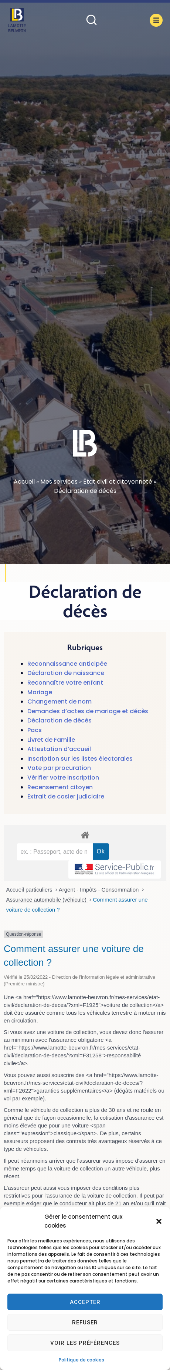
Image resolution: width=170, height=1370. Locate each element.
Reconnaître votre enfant (65, 682)
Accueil (24, 481)
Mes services (59, 481)
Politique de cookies (81, 1360)
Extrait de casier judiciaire (65, 796)
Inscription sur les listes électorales (80, 758)
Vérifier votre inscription (63, 777)
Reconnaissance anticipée (67, 663)
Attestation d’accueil (59, 749)
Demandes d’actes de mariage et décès (87, 711)
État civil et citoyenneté (117, 481)
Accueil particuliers (30, 889)
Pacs (34, 730)
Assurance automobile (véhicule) (47, 899)
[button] (159, 1221)
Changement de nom (59, 701)
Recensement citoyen (60, 787)
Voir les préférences (85, 1343)
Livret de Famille (51, 739)
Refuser (85, 1322)
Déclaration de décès (59, 720)
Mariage (39, 692)
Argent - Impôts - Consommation (99, 889)
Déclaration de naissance (65, 673)
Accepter (85, 1302)
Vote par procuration (59, 768)
